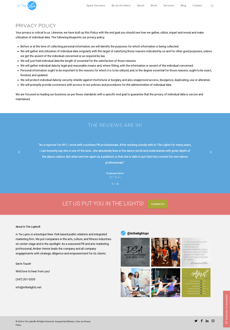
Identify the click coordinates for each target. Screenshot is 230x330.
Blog (183, 5)
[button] (135, 252)
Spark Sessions (95, 5)
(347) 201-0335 (25, 279)
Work (154, 5)
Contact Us (157, 204)
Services (168, 5)
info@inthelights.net (28, 287)
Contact (197, 5)
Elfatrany (70, 321)
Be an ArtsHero (121, 5)
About (140, 5)
